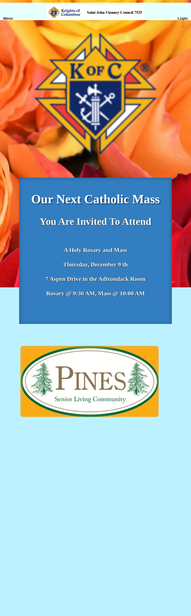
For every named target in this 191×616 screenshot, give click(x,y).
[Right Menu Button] (183, 25)
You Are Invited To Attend (95, 221)
